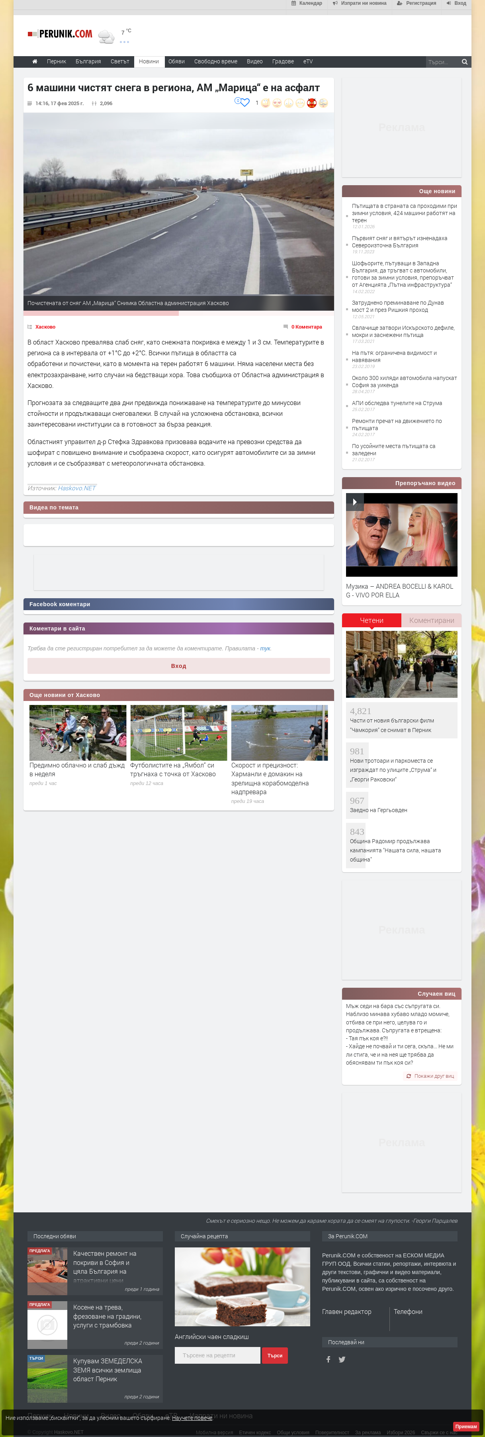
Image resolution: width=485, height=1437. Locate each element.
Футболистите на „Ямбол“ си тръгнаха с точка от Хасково (274, 764)
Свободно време (215, 56)
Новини (149, 56)
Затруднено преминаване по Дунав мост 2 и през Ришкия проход (398, 301)
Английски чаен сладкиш (212, 1331)
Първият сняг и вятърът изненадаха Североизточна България (400, 236)
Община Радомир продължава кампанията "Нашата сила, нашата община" (395, 845)
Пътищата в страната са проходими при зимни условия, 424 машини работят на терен (404, 208)
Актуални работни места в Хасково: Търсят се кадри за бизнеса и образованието (71, 769)
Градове (283, 56)
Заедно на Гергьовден (378, 805)
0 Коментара (306, 321)
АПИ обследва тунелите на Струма (397, 397)
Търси (275, 1351)
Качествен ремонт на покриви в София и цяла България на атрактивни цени (105, 1315)
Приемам (466, 1426)
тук (265, 643)
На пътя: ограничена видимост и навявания (394, 351)
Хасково (45, 321)
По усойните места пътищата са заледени (394, 444)
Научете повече (192, 1417)
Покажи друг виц (430, 1071)
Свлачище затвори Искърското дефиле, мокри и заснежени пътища (403, 326)
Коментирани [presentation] (431, 615)
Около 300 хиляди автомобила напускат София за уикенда (404, 376)
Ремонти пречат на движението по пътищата (397, 419)
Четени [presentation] (371, 615)
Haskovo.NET (76, 483)
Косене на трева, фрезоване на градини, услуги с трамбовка (107, 1365)
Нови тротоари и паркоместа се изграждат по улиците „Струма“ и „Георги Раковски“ (393, 765)
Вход (179, 661)
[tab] (372, 618)
